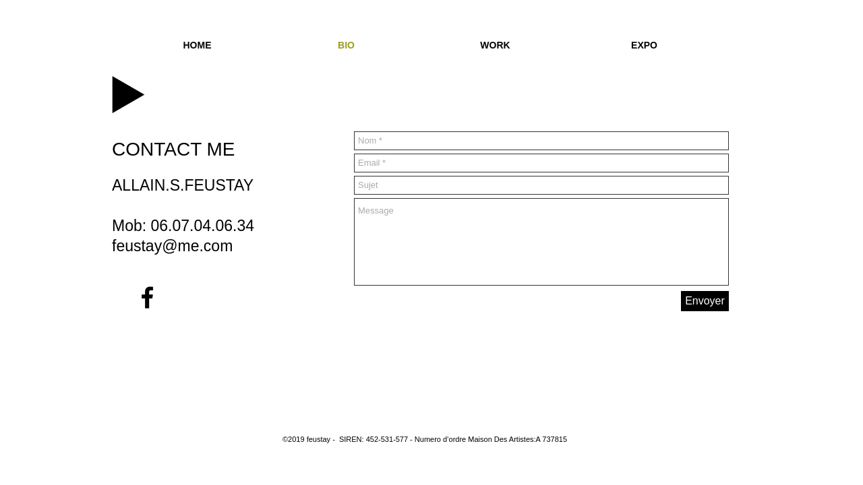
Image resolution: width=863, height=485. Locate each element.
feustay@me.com (172, 246)
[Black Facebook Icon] (147, 297)
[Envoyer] (705, 301)
